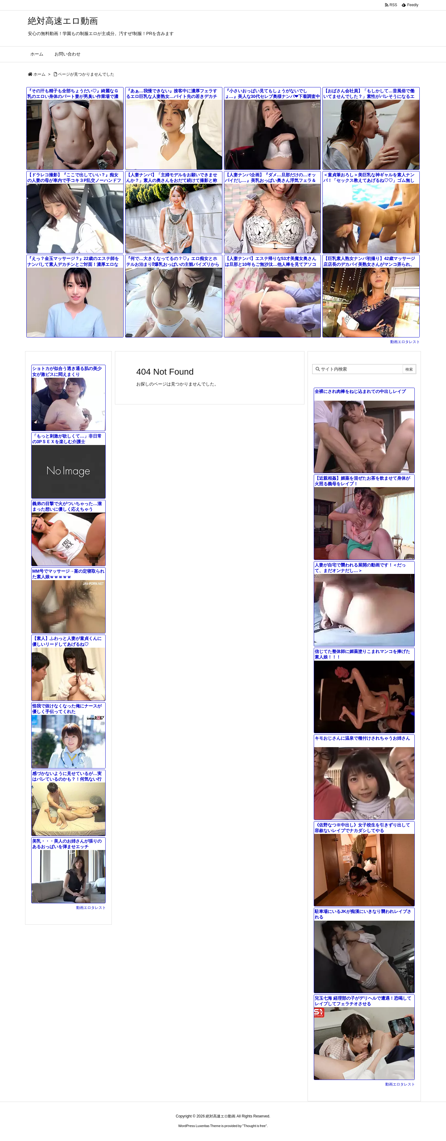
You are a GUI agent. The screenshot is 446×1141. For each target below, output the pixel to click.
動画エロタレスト (405, 342)
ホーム (39, 74)
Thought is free (254, 1126)
